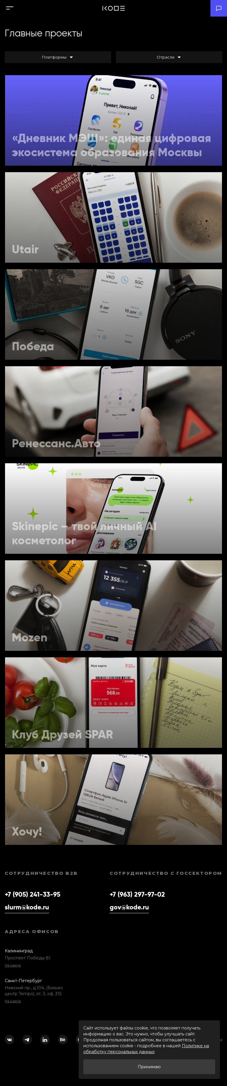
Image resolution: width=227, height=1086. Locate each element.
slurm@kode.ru (27, 907)
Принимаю (149, 1066)
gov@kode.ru (129, 907)
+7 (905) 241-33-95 (32, 894)
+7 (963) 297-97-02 (137, 894)
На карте (13, 965)
